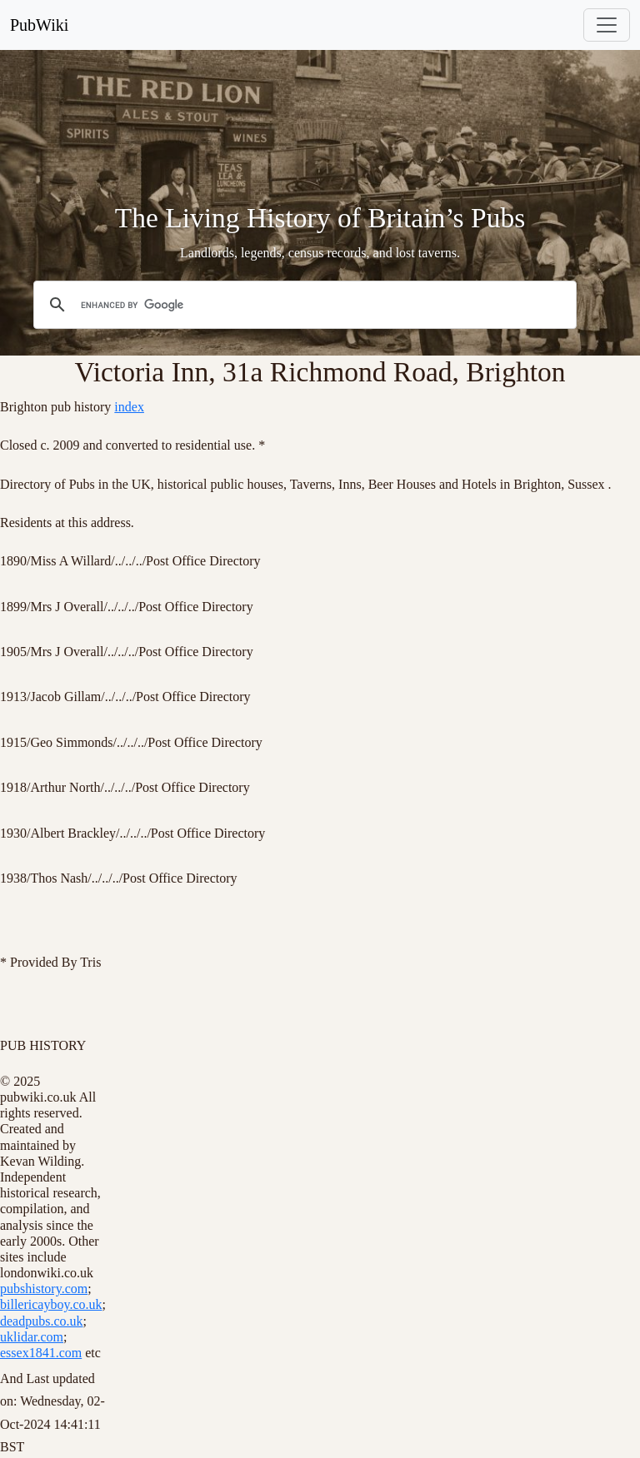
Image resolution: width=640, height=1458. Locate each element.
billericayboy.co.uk (51, 1304)
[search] (302, 305)
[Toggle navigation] (606, 25)
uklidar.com (31, 1337)
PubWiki (39, 25)
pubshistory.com (44, 1288)
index (129, 407)
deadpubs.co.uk (41, 1321)
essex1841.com (41, 1353)
